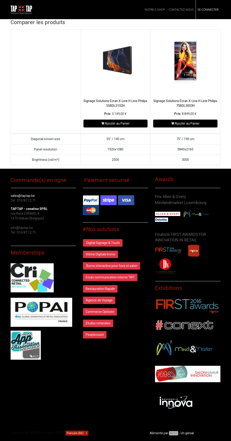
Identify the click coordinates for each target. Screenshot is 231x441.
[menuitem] (155, 9)
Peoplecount (95, 334)
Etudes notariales (98, 323)
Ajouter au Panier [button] (115, 123)
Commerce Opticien (100, 312)
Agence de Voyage (99, 300)
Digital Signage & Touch (103, 243)
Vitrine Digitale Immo (100, 254)
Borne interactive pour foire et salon (111, 266)
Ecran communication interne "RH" (110, 277)
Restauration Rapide (100, 289)
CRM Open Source (207, 433)
